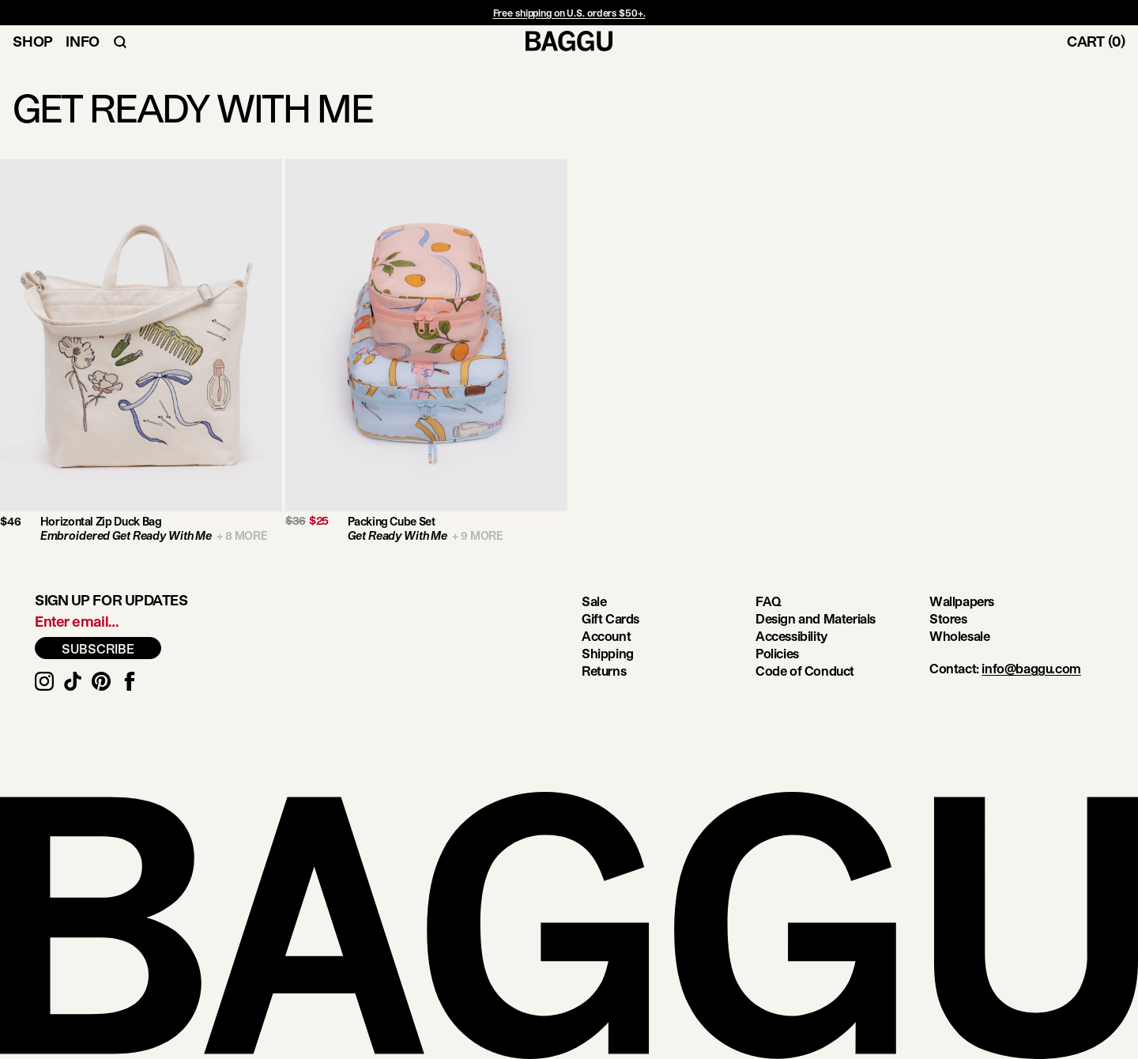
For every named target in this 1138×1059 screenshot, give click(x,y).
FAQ (769, 601)
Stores (948, 618)
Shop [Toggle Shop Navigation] (33, 41)
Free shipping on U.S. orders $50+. (569, 12)
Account (606, 635)
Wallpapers (961, 601)
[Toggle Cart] (1102, 41)
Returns (604, 670)
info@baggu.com (1031, 668)
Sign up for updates (111, 600)
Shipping (608, 653)
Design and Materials (816, 618)
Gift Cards (610, 618)
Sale (594, 601)
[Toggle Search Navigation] (120, 41)
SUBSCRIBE (98, 648)
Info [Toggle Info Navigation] (83, 41)
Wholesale (959, 635)
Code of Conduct (805, 670)
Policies (777, 653)
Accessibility (791, 635)
